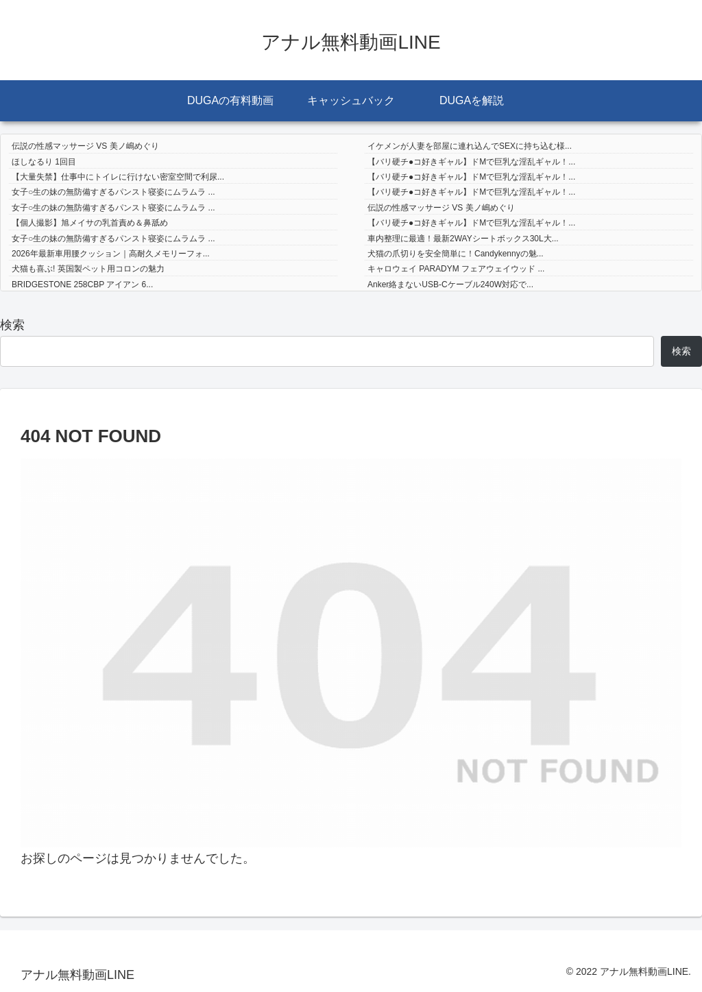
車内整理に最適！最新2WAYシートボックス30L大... (463, 238)
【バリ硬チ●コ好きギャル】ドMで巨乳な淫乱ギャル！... (471, 162)
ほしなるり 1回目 (44, 162)
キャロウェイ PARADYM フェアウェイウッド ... (455, 269)
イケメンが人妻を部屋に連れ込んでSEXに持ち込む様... (469, 146)
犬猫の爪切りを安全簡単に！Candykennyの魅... (455, 253)
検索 (12, 325)
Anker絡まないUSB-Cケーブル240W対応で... (450, 284)
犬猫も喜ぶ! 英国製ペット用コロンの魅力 (88, 269)
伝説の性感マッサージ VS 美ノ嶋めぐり (85, 146)
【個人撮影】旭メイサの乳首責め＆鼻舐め (90, 223)
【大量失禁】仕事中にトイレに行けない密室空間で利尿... (118, 177)
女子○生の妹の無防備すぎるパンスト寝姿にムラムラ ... (113, 192)
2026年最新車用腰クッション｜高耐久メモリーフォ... (111, 253)
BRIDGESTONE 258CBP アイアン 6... (82, 284)
